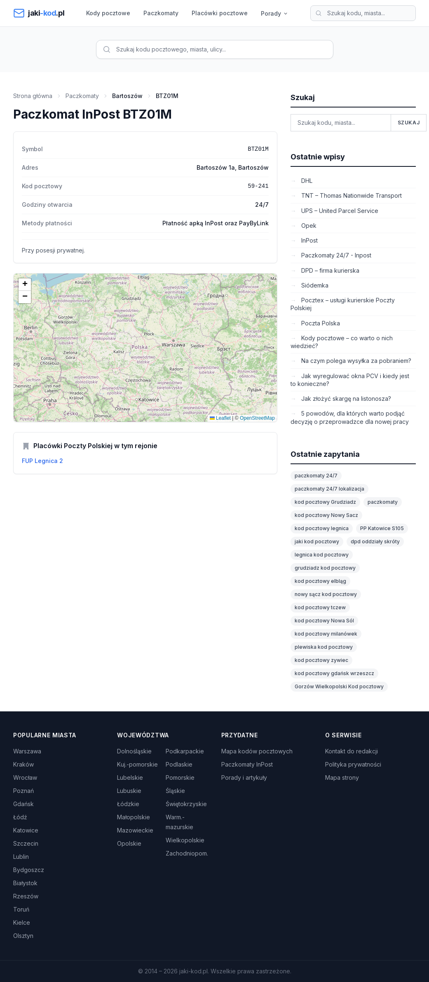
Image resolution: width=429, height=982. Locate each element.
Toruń (21, 909)
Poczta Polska (320, 323)
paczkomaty (383, 502)
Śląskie (175, 790)
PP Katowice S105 (382, 528)
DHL (306, 180)
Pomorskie (180, 777)
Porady (274, 13)
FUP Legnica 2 (42, 460)
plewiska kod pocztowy (324, 647)
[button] (25, 284)
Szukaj (409, 122)
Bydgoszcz (28, 869)
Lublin (21, 856)
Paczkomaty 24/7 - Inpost (335, 255)
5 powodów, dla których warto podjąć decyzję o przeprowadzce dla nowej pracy (350, 417)
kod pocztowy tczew (320, 607)
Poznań (23, 790)
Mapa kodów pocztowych (257, 751)
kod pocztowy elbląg (320, 581)
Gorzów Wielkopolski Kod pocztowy (339, 686)
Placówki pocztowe (220, 12)
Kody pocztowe (108, 12)
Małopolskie (133, 817)
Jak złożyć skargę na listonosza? (345, 398)
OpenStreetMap (257, 418)
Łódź (20, 817)
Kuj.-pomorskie (137, 764)
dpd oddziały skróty (375, 541)
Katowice (25, 830)
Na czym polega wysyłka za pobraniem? (355, 360)
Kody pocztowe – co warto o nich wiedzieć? (342, 341)
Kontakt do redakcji (351, 751)
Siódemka (314, 285)
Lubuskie (129, 790)
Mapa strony (342, 777)
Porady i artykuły (244, 777)
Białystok (25, 882)
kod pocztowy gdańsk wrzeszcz (334, 673)
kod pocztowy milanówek (326, 634)
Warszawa (27, 751)
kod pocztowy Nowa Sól (324, 620)
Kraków (23, 764)
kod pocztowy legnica (322, 528)
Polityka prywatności (353, 764)
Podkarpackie (185, 751)
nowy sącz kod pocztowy (326, 594)
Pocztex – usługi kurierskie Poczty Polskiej (343, 304)
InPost (309, 240)
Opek (308, 225)
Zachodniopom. (187, 853)
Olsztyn (23, 935)
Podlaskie (179, 764)
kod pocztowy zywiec (321, 660)
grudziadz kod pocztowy (325, 568)
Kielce (21, 922)
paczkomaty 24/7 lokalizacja (329, 489)
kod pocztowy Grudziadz (325, 502)
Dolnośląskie (134, 751)
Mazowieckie (135, 830)
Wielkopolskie (185, 840)
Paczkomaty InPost (247, 764)
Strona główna (32, 95)
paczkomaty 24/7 (316, 475)
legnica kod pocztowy (322, 555)
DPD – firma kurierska (329, 270)
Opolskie (129, 843)
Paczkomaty (160, 12)
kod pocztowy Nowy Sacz (326, 515)
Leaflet (220, 418)
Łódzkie (128, 803)
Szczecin (25, 843)
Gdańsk (23, 803)
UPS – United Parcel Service (339, 210)
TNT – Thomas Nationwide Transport (351, 195)
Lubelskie (130, 777)
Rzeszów (25, 896)
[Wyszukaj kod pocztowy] (363, 13)
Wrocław (25, 777)
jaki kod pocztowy (317, 541)
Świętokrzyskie (186, 803)
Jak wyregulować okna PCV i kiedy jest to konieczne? (350, 379)
